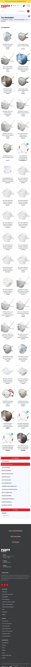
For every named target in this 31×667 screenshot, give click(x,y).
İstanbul (4, 645)
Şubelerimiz (4, 612)
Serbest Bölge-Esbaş (6, 655)
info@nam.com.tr (7, 562)
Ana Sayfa (5, 19)
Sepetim (28, 5)
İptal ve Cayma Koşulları (7, 604)
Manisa (3, 650)
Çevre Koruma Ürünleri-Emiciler (9, 489)
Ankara (3, 657)
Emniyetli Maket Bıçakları (8, 498)
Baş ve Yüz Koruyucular (7, 473)
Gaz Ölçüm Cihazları (7, 505)
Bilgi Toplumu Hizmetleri (7, 594)
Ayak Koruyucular (6, 476)
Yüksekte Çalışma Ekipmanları (9, 486)
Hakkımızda (4, 591)
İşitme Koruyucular (6, 470)
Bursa (3, 647)
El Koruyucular (5, 461)
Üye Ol (18, 5)
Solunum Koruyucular (19, 19)
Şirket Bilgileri (5, 596)
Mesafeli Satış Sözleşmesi (7, 607)
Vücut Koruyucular (6, 480)
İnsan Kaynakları (5, 599)
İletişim (3, 614)
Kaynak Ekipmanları (7, 483)
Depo (3, 652)
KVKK (3, 609)
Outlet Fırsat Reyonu (7, 502)
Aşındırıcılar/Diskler (6, 495)
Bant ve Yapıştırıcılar (7, 492)
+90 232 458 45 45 (7, 567)
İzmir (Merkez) (5, 642)
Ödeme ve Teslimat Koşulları (8, 602)
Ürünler (11, 19)
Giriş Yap (14, 5)
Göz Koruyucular (6, 467)
